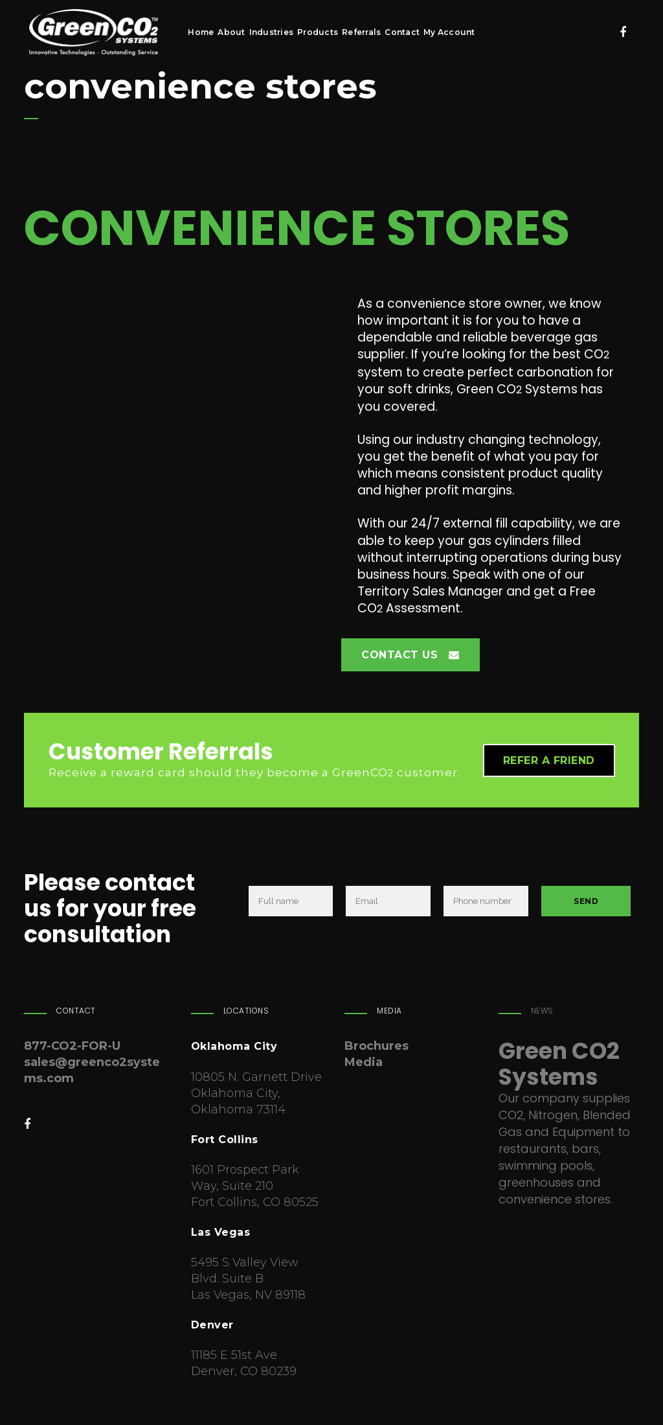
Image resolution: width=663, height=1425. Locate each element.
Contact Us (410, 655)
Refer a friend (549, 760)
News (542, 1010)
